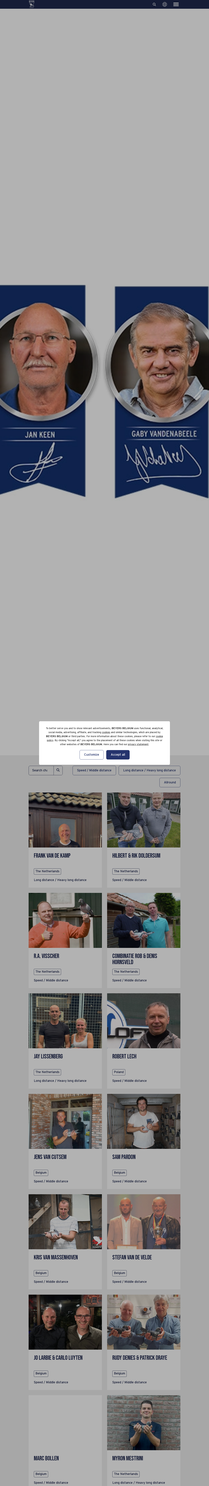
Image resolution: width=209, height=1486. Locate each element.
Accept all (118, 754)
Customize (91, 754)
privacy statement (138, 744)
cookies (106, 732)
